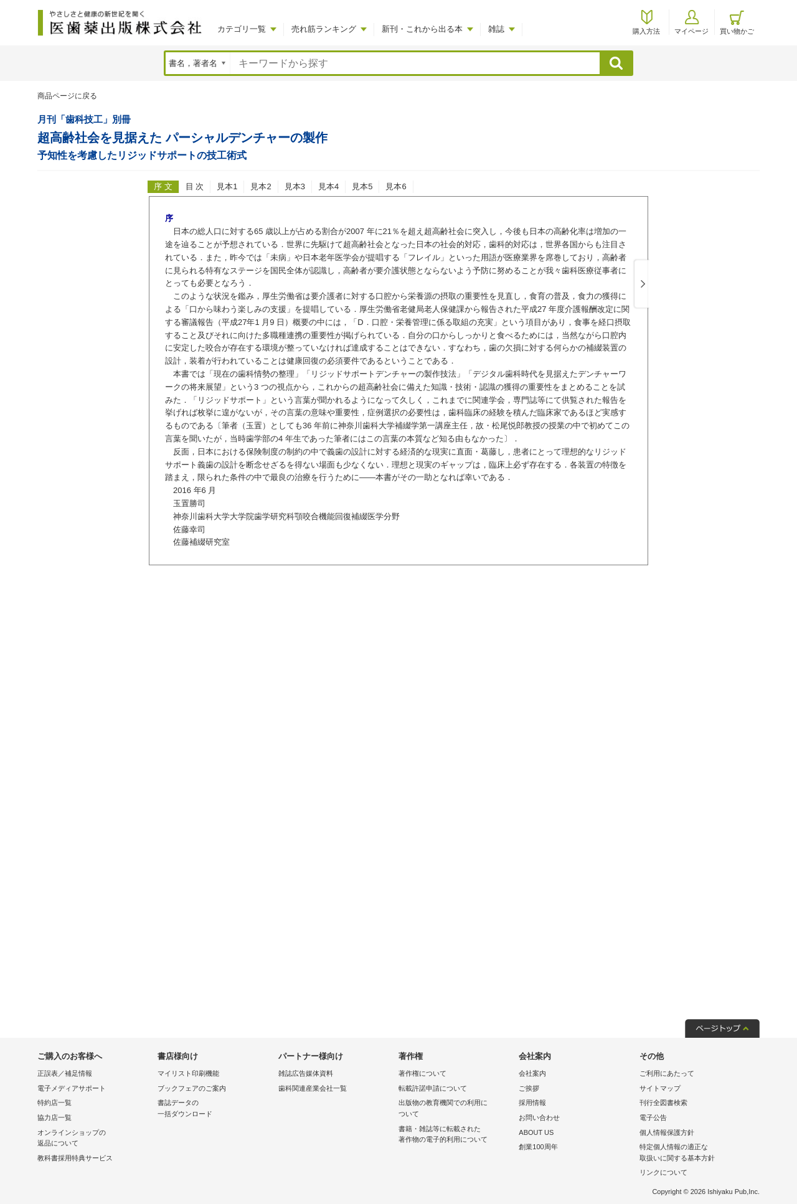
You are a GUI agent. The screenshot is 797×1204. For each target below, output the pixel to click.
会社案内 (532, 1073)
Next (640, 284)
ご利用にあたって (666, 1073)
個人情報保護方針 (666, 1132)
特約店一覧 (54, 1102)
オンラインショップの (94, 1139)
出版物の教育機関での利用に (455, 1109)
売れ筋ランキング (323, 29)
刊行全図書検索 (663, 1102)
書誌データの (214, 1109)
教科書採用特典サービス (75, 1158)
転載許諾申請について (432, 1088)
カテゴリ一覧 (241, 29)
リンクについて (663, 1172)
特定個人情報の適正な (696, 1153)
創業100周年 (538, 1146)
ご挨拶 (529, 1088)
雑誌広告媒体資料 (305, 1073)
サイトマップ (660, 1088)
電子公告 (653, 1117)
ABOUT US (536, 1132)
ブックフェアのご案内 (192, 1088)
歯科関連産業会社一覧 (312, 1088)
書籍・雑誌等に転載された (455, 1135)
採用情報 (532, 1102)
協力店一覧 (54, 1117)
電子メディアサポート (71, 1088)
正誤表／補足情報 (64, 1073)
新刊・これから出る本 (422, 29)
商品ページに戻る (67, 96)
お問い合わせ (539, 1117)
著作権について (422, 1073)
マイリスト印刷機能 (188, 1073)
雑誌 (496, 29)
